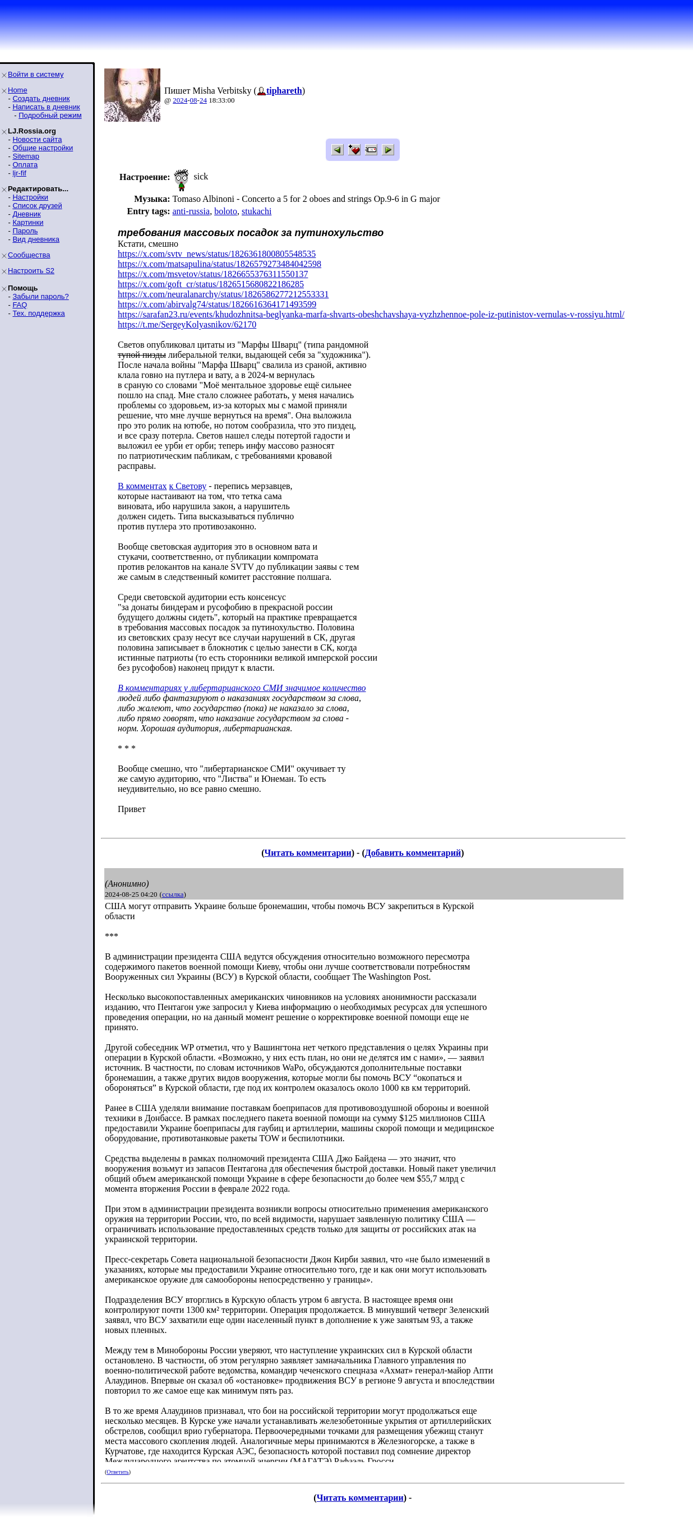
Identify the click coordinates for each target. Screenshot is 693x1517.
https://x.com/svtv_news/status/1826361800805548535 (217, 254)
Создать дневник (41, 98)
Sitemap (25, 156)
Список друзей (37, 205)
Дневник (26, 214)
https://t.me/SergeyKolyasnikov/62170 (187, 324)
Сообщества (29, 255)
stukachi (256, 211)
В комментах (142, 486)
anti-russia (191, 211)
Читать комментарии (308, 852)
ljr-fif (19, 173)
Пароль (25, 231)
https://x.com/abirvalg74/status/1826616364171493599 (217, 304)
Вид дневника (35, 239)
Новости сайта (37, 139)
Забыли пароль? (40, 296)
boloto (225, 211)
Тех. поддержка (38, 313)
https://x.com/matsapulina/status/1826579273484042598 (219, 264)
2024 (180, 100)
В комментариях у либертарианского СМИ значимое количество (242, 688)
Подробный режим (50, 115)
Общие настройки (42, 148)
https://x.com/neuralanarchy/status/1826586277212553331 (223, 294)
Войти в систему (35, 74)
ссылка (173, 894)
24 (203, 100)
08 (193, 100)
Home (17, 90)
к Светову (188, 486)
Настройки (30, 197)
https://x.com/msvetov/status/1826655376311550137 (213, 274)
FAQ (19, 305)
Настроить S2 (31, 270)
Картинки (27, 222)
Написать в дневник (46, 107)
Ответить (117, 1472)
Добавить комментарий (413, 852)
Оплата (25, 164)
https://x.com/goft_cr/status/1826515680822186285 (211, 284)
